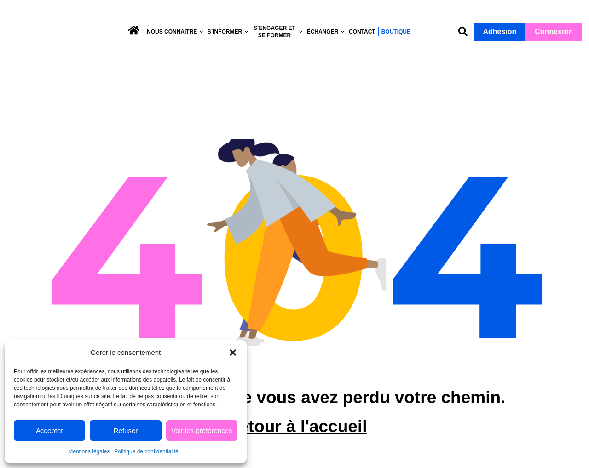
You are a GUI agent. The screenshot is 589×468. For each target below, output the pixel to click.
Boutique (395, 32)
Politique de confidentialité (146, 451)
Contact (362, 32)
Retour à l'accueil (297, 438)
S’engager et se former (278, 32)
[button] (232, 349)
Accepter (49, 430)
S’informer (228, 31)
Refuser (126, 430)
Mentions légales (89, 451)
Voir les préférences (201, 430)
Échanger (326, 31)
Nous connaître (175, 31)
